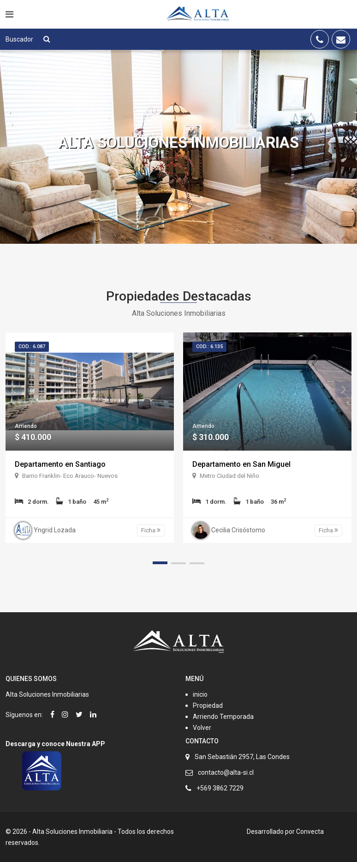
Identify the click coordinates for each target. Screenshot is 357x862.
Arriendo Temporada (223, 716)
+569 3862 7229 (220, 788)
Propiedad (208, 705)
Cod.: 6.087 (31, 347)
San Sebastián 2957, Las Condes (242, 756)
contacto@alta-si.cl (226, 772)
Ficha (151, 530)
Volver (202, 727)
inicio (200, 694)
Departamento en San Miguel (241, 464)
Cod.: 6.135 (209, 347)
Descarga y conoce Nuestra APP (55, 743)
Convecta (310, 831)
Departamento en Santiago (60, 464)
